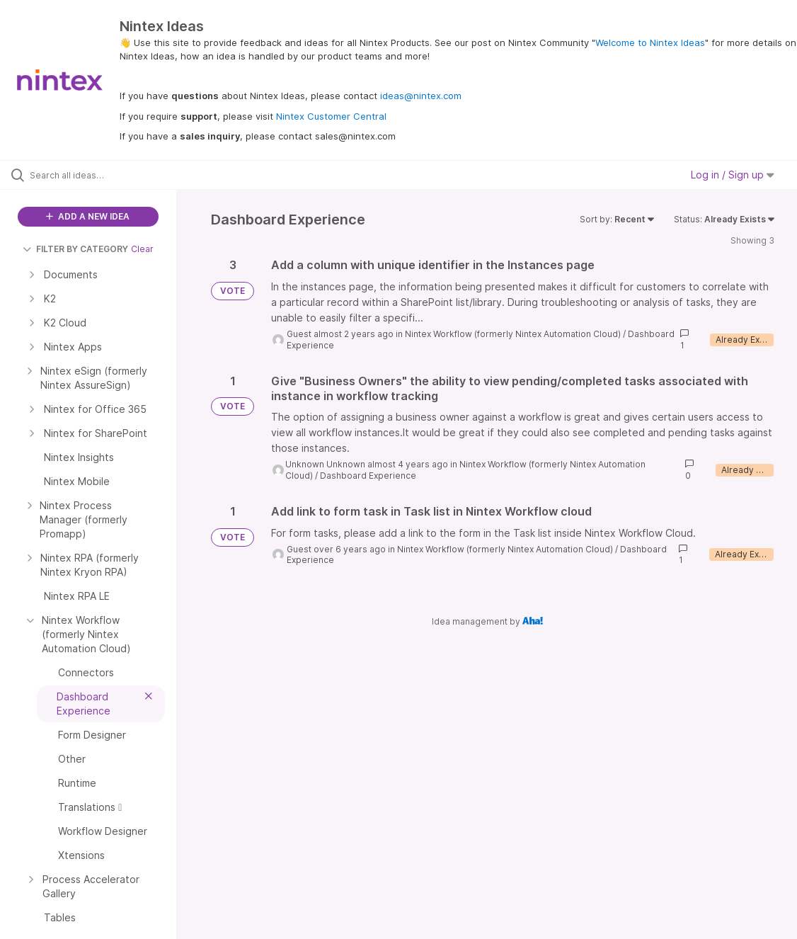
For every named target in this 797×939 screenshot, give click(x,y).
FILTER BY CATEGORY (75, 249)
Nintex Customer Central (331, 116)
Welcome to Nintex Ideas (650, 42)
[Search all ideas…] (97, 174)
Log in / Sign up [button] (732, 175)
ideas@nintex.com (420, 95)
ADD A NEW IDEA (88, 216)
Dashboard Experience (368, 475)
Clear (142, 249)
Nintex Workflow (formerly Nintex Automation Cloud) (513, 334)
